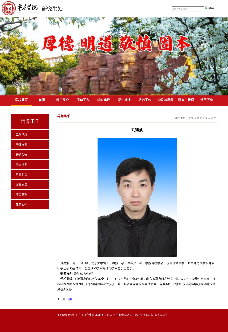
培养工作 (145, 100)
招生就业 (124, 100)
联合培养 (21, 164)
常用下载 (206, 100)
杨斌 (70, 299)
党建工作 (83, 100)
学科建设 (103, 100)
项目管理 (21, 194)
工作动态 (21, 134)
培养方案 (21, 144)
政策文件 (21, 204)
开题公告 (21, 154)
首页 (42, 100)
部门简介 (62, 100)
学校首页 (21, 100)
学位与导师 (165, 100)
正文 (213, 118)
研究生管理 (186, 100)
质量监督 (21, 174)
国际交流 (21, 184)
